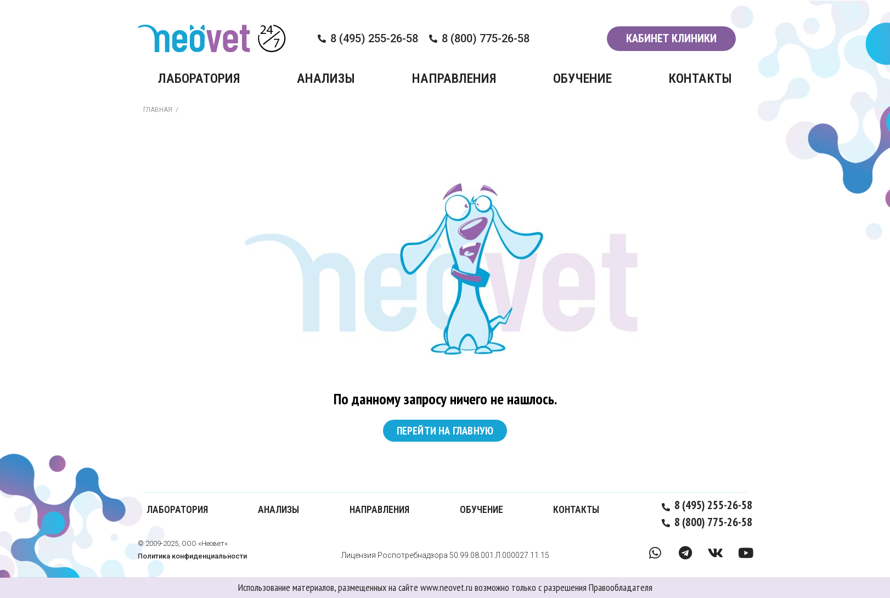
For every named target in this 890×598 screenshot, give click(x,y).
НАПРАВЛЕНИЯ (454, 78)
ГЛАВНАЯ (157, 110)
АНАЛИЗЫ (326, 78)
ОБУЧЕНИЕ (582, 78)
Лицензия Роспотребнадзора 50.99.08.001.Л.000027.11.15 (445, 555)
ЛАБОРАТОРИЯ (199, 78)
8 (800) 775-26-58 (486, 38)
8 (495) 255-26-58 (374, 38)
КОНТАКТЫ (700, 78)
